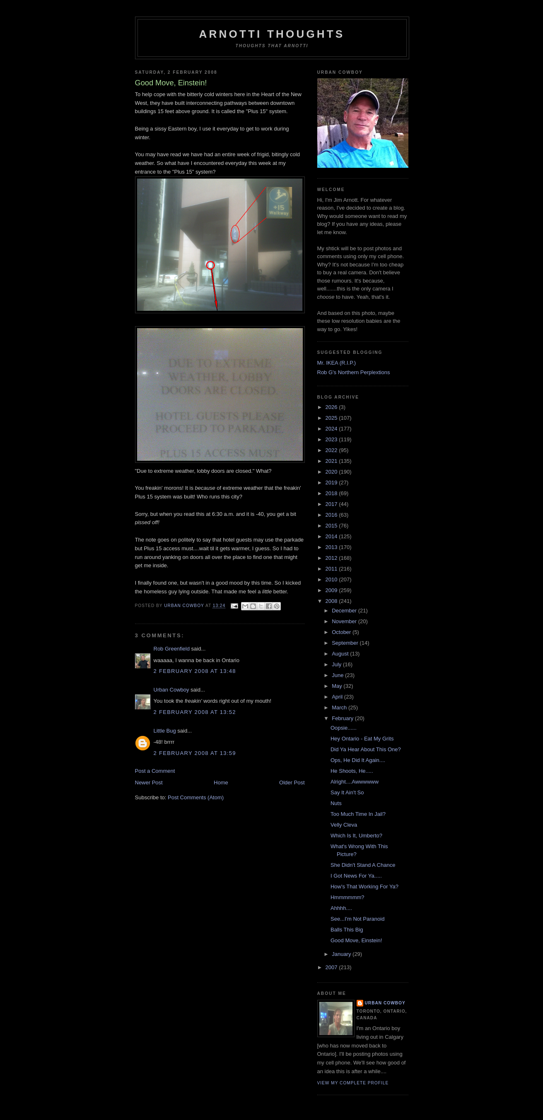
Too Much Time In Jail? (358, 814)
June (338, 675)
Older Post (291, 782)
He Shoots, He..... (352, 771)
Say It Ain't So (347, 792)
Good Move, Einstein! (356, 940)
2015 (332, 526)
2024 (332, 429)
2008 (332, 601)
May (337, 686)
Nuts (336, 803)
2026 (332, 407)
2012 (332, 558)
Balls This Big (347, 929)
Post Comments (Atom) (196, 797)
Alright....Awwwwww (355, 782)
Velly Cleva (344, 825)
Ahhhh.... (341, 908)
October (342, 632)
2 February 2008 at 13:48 (195, 671)
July (337, 664)
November (345, 621)
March (340, 707)
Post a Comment (155, 771)
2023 (332, 439)
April (338, 697)
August (341, 654)
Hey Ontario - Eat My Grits (362, 738)
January (342, 954)
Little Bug (165, 731)
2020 (332, 472)
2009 (332, 590)
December (345, 610)
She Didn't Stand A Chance (363, 865)
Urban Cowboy (171, 690)
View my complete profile (353, 1083)
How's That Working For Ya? (364, 886)
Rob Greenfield (172, 649)
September (346, 643)
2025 (332, 418)
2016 (332, 515)
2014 (332, 536)
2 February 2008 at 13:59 (195, 753)
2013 (332, 547)
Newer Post (149, 782)
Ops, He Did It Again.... (358, 760)
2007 (332, 967)
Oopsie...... (344, 728)
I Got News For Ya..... (356, 876)
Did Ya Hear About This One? (366, 749)
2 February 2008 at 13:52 (195, 712)
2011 (332, 569)
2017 (332, 504)
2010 (332, 579)
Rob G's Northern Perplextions (353, 372)
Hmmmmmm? (347, 897)
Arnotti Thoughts (272, 34)
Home (221, 782)
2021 (332, 461)
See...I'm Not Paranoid (357, 919)
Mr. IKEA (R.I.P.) (336, 363)
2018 (332, 493)
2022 (332, 450)
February (343, 718)
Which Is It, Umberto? (356, 835)
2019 (332, 482)
